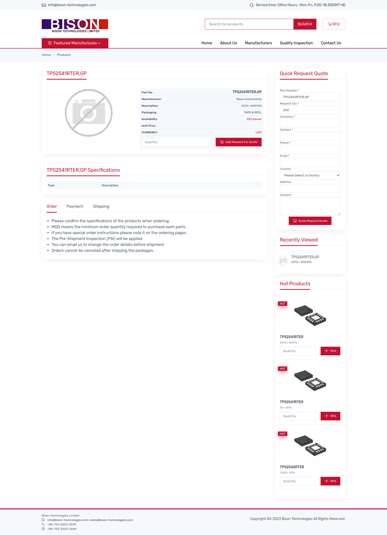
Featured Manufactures (72, 43)
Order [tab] (52, 206)
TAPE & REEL (253, 112)
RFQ (334, 24)
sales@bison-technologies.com (111, 520)
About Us (228, 43)
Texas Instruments (249, 99)
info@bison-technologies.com (72, 5)
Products (64, 55)
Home (206, 43)
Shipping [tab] (101, 206)
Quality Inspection (296, 43)
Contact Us (331, 43)
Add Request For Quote (238, 142)
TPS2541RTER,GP (305, 257)
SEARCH (305, 24)
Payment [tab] (75, 206)
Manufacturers (258, 43)
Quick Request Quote (310, 221)
